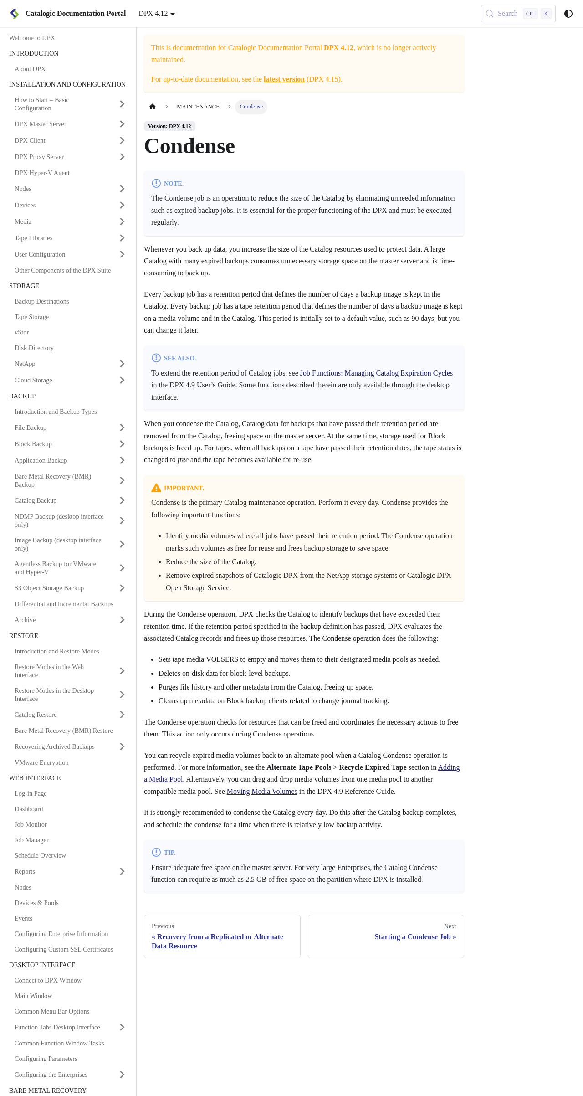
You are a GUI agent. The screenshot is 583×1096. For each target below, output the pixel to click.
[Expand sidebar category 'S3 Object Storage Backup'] (122, 588)
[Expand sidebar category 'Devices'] (122, 205)
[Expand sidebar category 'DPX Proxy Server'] (122, 156)
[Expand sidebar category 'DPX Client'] (122, 140)
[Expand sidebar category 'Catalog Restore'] (122, 714)
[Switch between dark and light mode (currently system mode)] (568, 13)
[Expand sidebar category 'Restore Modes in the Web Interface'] (122, 671)
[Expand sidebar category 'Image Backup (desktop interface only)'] (122, 544)
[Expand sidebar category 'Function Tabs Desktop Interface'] (122, 1027)
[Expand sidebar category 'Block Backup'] (122, 444)
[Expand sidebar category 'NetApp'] (122, 363)
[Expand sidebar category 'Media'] (122, 221)
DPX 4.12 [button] (153, 13)
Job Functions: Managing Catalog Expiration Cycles (376, 373)
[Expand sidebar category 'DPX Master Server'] (122, 124)
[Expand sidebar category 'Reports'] (122, 871)
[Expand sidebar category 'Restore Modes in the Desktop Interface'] (122, 694)
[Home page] (152, 107)
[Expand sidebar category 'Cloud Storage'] (122, 380)
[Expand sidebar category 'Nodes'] (122, 188)
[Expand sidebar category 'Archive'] (122, 619)
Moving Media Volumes (262, 791)
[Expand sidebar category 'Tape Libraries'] (122, 238)
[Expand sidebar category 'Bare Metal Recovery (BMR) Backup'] (122, 480)
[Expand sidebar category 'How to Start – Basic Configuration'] (122, 104)
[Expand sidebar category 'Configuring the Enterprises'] (122, 1074)
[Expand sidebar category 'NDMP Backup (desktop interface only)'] (122, 520)
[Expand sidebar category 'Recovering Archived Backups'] (122, 746)
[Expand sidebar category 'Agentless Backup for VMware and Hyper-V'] (122, 568)
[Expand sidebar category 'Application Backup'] (122, 460)
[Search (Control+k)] (518, 13)
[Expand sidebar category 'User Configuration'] (122, 254)
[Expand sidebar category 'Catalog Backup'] (122, 500)
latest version (284, 79)
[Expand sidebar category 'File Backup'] (122, 427)
